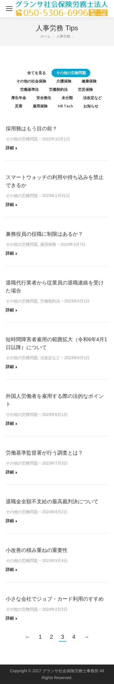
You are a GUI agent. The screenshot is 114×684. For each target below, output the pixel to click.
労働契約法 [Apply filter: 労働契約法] (58, 89)
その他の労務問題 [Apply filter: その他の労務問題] (71, 72)
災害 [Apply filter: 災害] (18, 106)
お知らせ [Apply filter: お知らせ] (90, 106)
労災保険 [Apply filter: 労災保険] (85, 89)
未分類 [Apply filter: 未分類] (67, 97)
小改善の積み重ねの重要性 (37, 550)
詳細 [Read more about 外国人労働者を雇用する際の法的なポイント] (10, 423)
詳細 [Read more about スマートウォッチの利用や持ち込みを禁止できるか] (10, 204)
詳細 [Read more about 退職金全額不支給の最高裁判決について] (10, 520)
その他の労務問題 (22, 139)
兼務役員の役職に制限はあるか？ (44, 234)
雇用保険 (48, 244)
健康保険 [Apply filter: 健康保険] (89, 81)
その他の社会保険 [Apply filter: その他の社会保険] (31, 81)
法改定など (50, 357)
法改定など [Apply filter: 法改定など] (92, 97)
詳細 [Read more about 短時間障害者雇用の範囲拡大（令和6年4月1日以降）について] (10, 366)
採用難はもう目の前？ (31, 128)
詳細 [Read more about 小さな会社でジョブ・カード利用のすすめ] (10, 618)
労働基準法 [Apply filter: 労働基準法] (29, 89)
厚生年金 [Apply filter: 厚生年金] (18, 97)
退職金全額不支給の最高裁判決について (52, 501)
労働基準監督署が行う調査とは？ (44, 453)
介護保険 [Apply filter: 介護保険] (63, 81)
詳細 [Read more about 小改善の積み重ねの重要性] (10, 569)
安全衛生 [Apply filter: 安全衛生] (43, 97)
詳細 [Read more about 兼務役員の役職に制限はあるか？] (10, 253)
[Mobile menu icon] (9, 8)
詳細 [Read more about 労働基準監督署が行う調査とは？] (10, 472)
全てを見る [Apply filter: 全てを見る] (36, 72)
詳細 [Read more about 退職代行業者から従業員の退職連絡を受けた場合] (10, 310)
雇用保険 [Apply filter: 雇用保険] (40, 106)
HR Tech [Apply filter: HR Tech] (65, 106)
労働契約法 (50, 301)
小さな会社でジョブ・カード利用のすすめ (55, 599)
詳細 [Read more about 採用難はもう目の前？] (10, 148)
